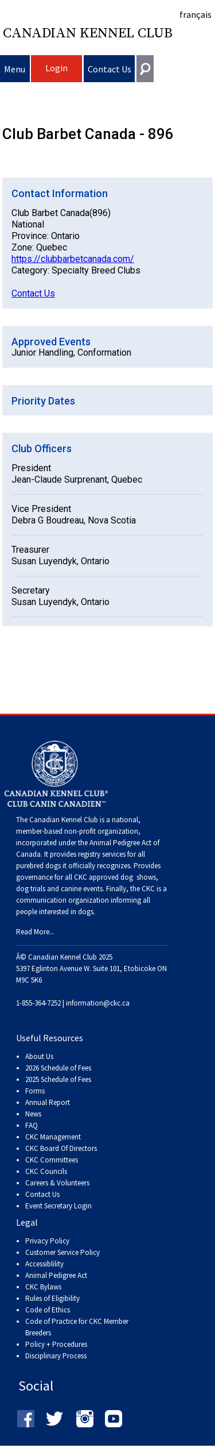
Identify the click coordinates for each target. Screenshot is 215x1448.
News (33, 1114)
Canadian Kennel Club (88, 33)
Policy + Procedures (56, 1344)
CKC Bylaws (43, 1287)
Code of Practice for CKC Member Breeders (76, 1327)
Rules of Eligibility (52, 1298)
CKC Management (53, 1137)
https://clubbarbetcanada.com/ (72, 258)
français (195, 14)
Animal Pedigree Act (56, 1275)
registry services (101, 854)
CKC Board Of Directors (61, 1148)
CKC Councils (46, 1171)
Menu (14, 69)
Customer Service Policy (62, 1252)
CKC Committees (51, 1160)
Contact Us (109, 69)
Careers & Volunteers (57, 1183)
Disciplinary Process (56, 1356)
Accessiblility (44, 1264)
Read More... (35, 932)
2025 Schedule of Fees (58, 1079)
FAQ (31, 1125)
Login (56, 68)
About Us (39, 1056)
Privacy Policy (47, 1241)
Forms (35, 1091)
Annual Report (47, 1102)
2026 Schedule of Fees (58, 1068)
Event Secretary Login (58, 1206)
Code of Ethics (47, 1310)
